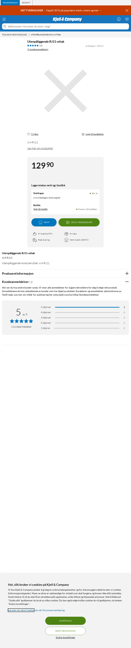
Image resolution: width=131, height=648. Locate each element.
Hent (44, 222)
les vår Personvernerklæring (50, 610)
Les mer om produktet (40, 148)
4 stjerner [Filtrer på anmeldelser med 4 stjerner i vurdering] (46, 312)
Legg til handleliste (93, 134)
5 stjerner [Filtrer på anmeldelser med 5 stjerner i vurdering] (46, 307)
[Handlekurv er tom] (127, 19)
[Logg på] (119, 19)
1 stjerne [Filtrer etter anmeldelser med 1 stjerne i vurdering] (45, 328)
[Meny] (4, 19)
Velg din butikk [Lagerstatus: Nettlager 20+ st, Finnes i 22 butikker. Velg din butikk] (40, 209)
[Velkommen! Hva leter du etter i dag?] (68, 26)
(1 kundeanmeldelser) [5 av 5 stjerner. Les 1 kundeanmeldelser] (37, 49)
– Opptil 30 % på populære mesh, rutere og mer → (61, 10)
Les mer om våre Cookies (21, 610)
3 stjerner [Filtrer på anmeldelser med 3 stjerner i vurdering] (46, 317)
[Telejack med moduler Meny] (29, 35)
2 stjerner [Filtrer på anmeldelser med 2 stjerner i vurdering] (46, 322)
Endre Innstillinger (65, 637)
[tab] (10, 2)
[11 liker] (32, 134)
